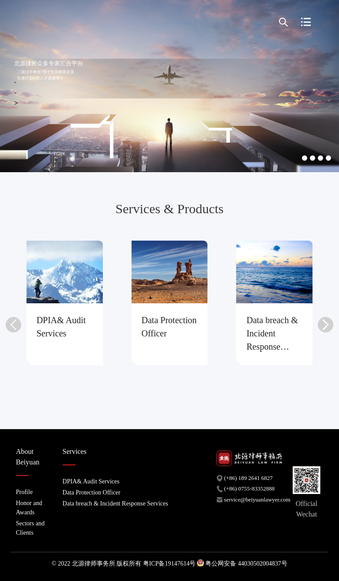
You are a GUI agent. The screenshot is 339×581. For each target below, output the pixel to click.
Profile (24, 492)
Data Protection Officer (92, 492)
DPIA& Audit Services (91, 481)
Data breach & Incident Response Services (115, 503)
